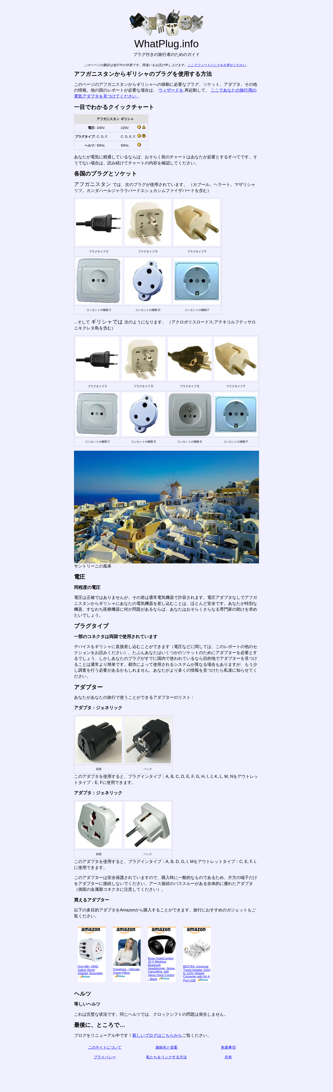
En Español (13, 100)
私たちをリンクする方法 (187, 1057)
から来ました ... (17, 24)
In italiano (16, 109)
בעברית (13, 234)
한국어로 (15, 215)
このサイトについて (125, 1047)
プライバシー (125, 1057)
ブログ (9, 50)
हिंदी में (12, 167)
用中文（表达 (19, 157)
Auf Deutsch (14, 119)
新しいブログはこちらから (178, 1035)
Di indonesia (18, 186)
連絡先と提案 (187, 1047)
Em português (20, 138)
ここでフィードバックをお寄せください (237, 65)
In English (12, 90)
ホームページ (15, 14)
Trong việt (16, 196)
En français (17, 148)
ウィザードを (192, 90)
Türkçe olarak (19, 205)
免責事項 (249, 1047)
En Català (12, 129)
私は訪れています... (21, 34)
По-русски (16, 177)
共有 (249, 1057)
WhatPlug (18, 5)
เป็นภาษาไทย (19, 225)
